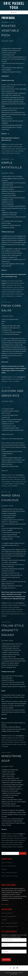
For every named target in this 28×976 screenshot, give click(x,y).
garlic (16, 287)
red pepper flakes (12, 842)
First (2, 948)
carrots (14, 836)
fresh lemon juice (17, 481)
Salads (14, 377)
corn (13, 379)
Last (2, 954)
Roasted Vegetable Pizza (10, 30)
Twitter (14, 968)
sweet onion (10, 153)
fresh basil (19, 148)
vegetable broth (15, 613)
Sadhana (4, 869)
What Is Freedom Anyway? (9, 872)
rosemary (18, 291)
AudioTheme (14, 974)
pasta (18, 289)
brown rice (15, 477)
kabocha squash (11, 611)
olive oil (8, 289)
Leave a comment (16, 296)
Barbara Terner (13, 146)
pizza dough (14, 151)
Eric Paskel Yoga (14, 5)
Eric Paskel (11, 148)
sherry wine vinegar (8, 294)
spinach (20, 842)
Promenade (8, 972)
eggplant (16, 285)
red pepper (11, 291)
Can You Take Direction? (8, 866)
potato (3, 842)
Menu (15, 12)
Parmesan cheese (19, 483)
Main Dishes (10, 144)
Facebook (10, 968)
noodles (22, 840)
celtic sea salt (16, 737)
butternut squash (7, 607)
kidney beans (10, 840)
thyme (17, 294)
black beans (22, 605)
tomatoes (23, 742)
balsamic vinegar (13, 283)
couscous (4, 609)
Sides (14, 475)
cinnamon (17, 607)
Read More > (5, 904)
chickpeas (9, 285)
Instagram (17, 968)
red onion (4, 742)
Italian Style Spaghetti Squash (12, 630)
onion (14, 289)
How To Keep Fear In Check (9, 876)
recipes (17, 144)
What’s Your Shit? (6, 862)
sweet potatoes (6, 844)
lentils (17, 840)
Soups (14, 833)
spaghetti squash (13, 742)
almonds (4, 605)
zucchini (17, 153)
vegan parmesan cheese (8, 744)
